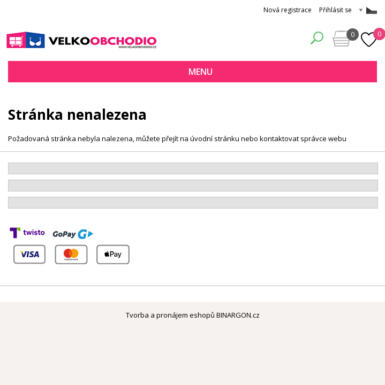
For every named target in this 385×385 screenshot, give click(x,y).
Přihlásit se (335, 9)
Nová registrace (287, 9)
